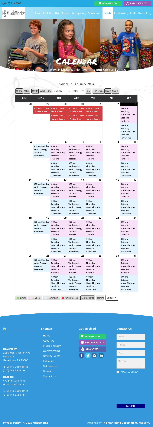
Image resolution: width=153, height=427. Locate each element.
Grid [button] (19, 91)
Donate (133, 13)
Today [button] (108, 91)
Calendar (108, 13)
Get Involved (119, 13)
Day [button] (49, 91)
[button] (98, 91)
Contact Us (143, 13)
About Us (47, 13)
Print (100, 298)
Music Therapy (61, 13)
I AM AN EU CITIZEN (127, 372)
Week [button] (43, 91)
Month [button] (35, 91)
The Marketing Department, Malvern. (126, 422)
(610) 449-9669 (12, 3)
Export (112, 298)
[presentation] (129, 388)
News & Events (94, 13)
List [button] (27, 91)
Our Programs (77, 13)
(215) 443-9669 (12, 391)
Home (37, 13)
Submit (130, 406)
